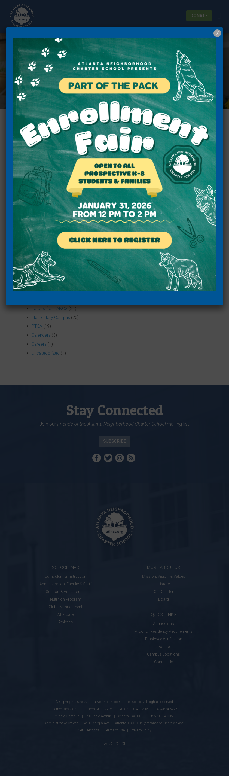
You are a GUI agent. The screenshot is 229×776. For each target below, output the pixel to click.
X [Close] (217, 33)
